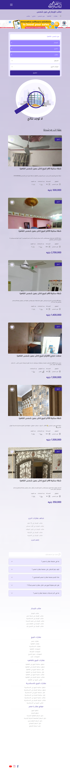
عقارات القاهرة (35, 644)
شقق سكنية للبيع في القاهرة (35, 664)
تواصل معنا (31, 760)
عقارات (45, 749)
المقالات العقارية (41, 756)
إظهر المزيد (35, 540)
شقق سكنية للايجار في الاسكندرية (35, 690)
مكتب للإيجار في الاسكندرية (35, 618)
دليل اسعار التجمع (35, 726)
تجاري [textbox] (56, 49)
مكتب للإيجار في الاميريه (35, 535)
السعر (35, 61)
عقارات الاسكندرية (35, 646)
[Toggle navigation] (11, 5)
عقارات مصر (35, 641)
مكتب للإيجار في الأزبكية (35, 532)
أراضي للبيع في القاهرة (35, 680)
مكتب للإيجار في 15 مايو (35, 523)
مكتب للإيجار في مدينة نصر (35, 616)
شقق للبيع (35, 710)
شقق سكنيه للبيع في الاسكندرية (35, 687)
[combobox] (35, 42)
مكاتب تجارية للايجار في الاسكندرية (35, 700)
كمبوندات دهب (35, 657)
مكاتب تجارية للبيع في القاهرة (35, 675)
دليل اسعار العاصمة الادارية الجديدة (35, 718)
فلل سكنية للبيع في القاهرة (35, 669)
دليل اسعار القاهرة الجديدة (35, 716)
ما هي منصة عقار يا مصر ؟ (35, 561)
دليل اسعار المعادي (35, 723)
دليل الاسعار (30, 753)
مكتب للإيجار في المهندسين (35, 624)
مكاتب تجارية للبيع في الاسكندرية (35, 698)
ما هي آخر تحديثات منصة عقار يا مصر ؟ (35, 593)
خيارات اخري (35, 67)
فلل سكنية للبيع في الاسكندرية (35, 692)
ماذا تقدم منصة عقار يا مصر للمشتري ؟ (35, 577)
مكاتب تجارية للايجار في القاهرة (35, 677)
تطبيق (35, 73)
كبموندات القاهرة (35, 649)
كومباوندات (43, 753)
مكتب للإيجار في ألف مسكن (35, 526)
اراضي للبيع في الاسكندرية (35, 703)
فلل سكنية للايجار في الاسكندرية (35, 695)
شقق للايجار (35, 713)
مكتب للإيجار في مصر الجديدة (35, 621)
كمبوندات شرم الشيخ (35, 654)
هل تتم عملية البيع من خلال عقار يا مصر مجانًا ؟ (35, 585)
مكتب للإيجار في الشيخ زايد (35, 626)
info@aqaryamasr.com (12, 753)
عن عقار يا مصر (29, 756)
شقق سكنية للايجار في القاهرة (35, 667)
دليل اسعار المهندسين (35, 721)
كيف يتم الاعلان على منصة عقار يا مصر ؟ (35, 569)
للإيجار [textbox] (56, 43)
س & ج (44, 760)
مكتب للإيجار (35, 613)
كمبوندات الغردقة (35, 652)
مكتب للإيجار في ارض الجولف (35, 529)
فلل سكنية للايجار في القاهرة (35, 672)
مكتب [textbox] (56, 55)
